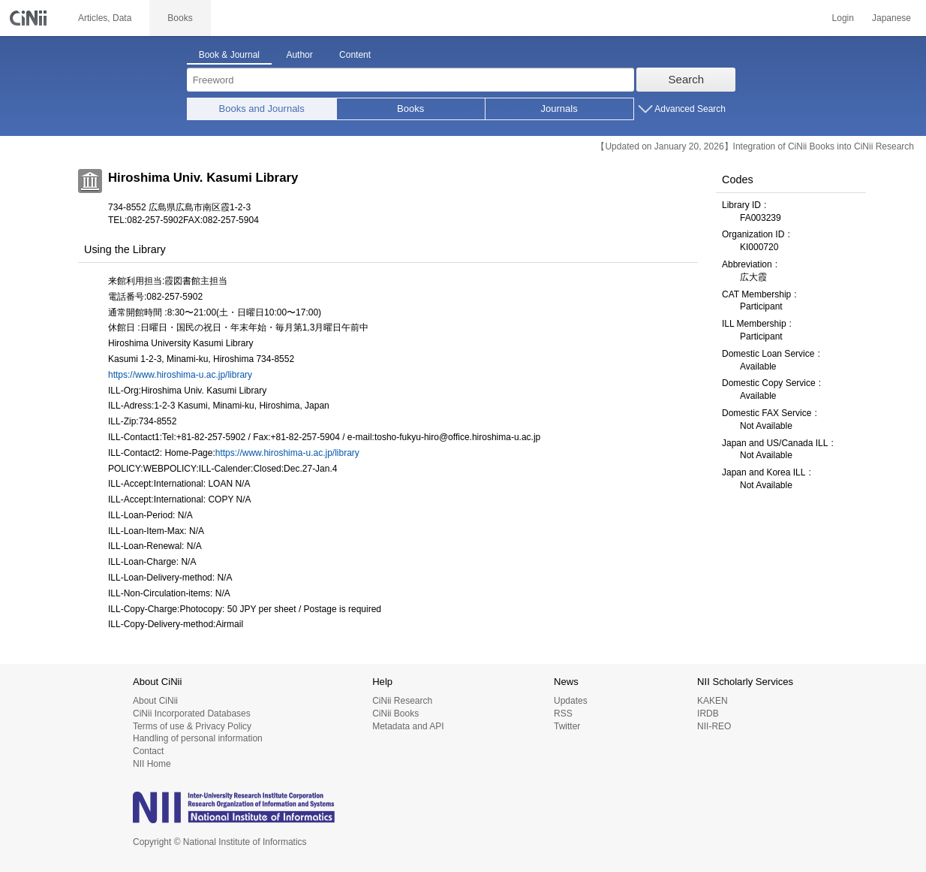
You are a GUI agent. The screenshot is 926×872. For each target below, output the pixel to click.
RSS (563, 713)
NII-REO (714, 726)
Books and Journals (262, 108)
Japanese (891, 18)
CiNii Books (395, 713)
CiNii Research (402, 700)
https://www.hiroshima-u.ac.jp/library (180, 375)
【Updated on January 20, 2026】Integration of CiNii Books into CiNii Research (755, 146)
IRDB (708, 713)
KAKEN (712, 700)
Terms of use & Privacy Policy (192, 726)
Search (687, 79)
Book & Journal (229, 55)
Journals (559, 108)
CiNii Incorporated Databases (192, 713)
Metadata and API (407, 726)
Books (410, 108)
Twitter (567, 726)
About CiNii (155, 700)
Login (843, 18)
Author (299, 55)
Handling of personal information (198, 738)
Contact (148, 751)
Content (355, 55)
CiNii (30, 18)
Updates (571, 700)
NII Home (152, 764)
